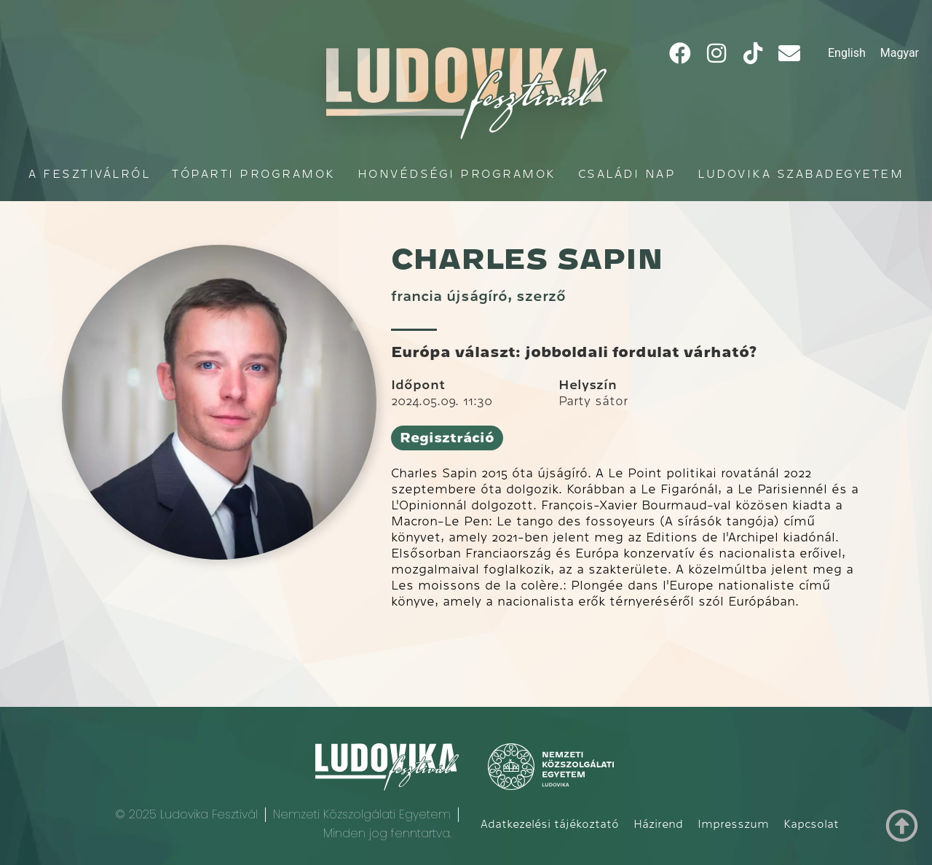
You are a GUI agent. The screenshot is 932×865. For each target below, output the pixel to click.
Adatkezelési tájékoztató (550, 824)
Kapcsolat (811, 824)
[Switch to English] (847, 53)
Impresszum (733, 824)
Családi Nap (627, 174)
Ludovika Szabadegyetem (801, 174)
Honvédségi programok (457, 174)
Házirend (658, 824)
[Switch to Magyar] (899, 53)
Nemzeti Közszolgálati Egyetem (362, 814)
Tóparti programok (254, 174)
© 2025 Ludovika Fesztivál (186, 814)
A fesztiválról (89, 174)
